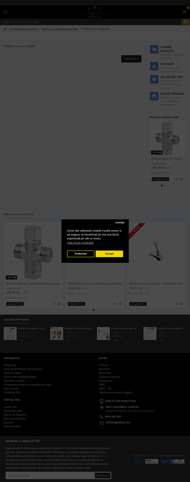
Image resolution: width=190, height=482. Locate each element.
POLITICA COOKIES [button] (81, 242)
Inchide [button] (119, 222)
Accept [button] (109, 253)
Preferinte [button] (80, 253)
